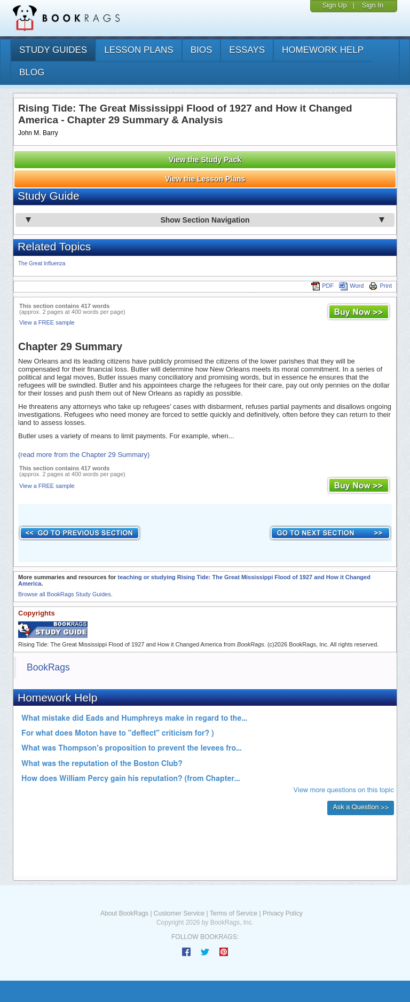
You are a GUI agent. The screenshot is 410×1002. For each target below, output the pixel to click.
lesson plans (138, 50)
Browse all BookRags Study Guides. (65, 594)
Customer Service (179, 913)
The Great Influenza (41, 263)
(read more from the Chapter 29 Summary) (83, 455)
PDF (322, 285)
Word (351, 285)
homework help (323, 50)
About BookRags (124, 913)
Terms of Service (233, 913)
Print (380, 285)
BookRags (48, 667)
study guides (53, 50)
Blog (31, 72)
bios (201, 50)
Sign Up (334, 5)
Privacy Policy (283, 913)
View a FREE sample (47, 322)
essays (247, 50)
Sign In (372, 5)
